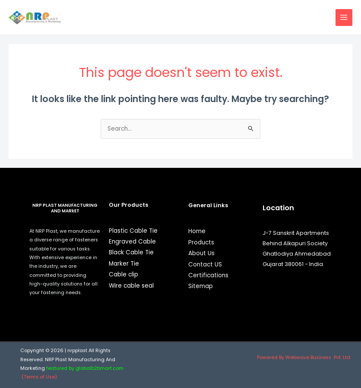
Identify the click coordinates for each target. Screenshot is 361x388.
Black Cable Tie (131, 252)
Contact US (205, 264)
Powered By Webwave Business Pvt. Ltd (303, 357)
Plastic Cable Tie (133, 231)
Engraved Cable (132, 241)
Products (201, 242)
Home (197, 231)
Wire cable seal (131, 286)
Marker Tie (124, 264)
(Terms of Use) (40, 377)
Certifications (208, 275)
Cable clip (123, 274)
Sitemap (200, 286)
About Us (201, 253)
